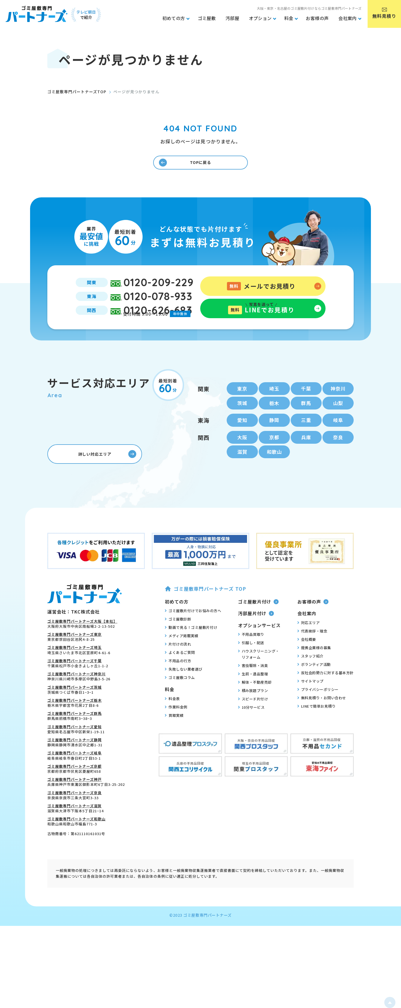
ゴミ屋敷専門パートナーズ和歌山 (76, 839)
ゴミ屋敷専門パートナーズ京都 (74, 786)
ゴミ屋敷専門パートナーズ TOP (205, 609)
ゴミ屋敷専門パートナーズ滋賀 (74, 826)
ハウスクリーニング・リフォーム (258, 675)
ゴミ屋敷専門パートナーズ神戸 (74, 800)
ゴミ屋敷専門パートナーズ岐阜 (74, 773)
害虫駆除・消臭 (253, 686)
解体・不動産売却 (255, 703)
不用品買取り (251, 655)
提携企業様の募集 (314, 668)
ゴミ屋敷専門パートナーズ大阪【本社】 (82, 641)
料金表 (172, 719)
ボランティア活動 (314, 685)
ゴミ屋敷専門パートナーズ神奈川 (76, 694)
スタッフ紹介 (310, 676)
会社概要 (306, 660)
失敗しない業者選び (183, 690)
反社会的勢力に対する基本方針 (325, 693)
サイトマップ (310, 701)
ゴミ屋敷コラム (180, 698)
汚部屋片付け (256, 634)
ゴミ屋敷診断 (178, 639)
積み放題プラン (253, 711)
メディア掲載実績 (181, 656)
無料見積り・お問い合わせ (321, 718)
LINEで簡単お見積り (316, 726)
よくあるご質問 (180, 673)
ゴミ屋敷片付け (258, 622)
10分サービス (251, 728)
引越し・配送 (251, 663)
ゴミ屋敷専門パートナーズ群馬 (74, 734)
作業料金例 (176, 727)
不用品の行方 (178, 681)
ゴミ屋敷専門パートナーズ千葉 (74, 681)
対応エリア (308, 643)
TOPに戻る (186, 165)
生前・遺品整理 (253, 694)
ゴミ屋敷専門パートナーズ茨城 (74, 707)
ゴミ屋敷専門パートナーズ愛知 (74, 747)
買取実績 (174, 736)
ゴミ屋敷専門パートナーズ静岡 (74, 760)
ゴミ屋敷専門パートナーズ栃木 (74, 720)
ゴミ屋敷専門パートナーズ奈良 (74, 813)
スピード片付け (253, 719)
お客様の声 (313, 622)
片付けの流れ (178, 665)
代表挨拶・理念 (312, 651)
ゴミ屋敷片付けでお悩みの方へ (193, 631)
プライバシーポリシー (318, 710)
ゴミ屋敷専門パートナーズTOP (76, 91)
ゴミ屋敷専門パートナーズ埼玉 (74, 668)
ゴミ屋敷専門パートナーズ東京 (74, 655)
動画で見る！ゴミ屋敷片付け (191, 648)
